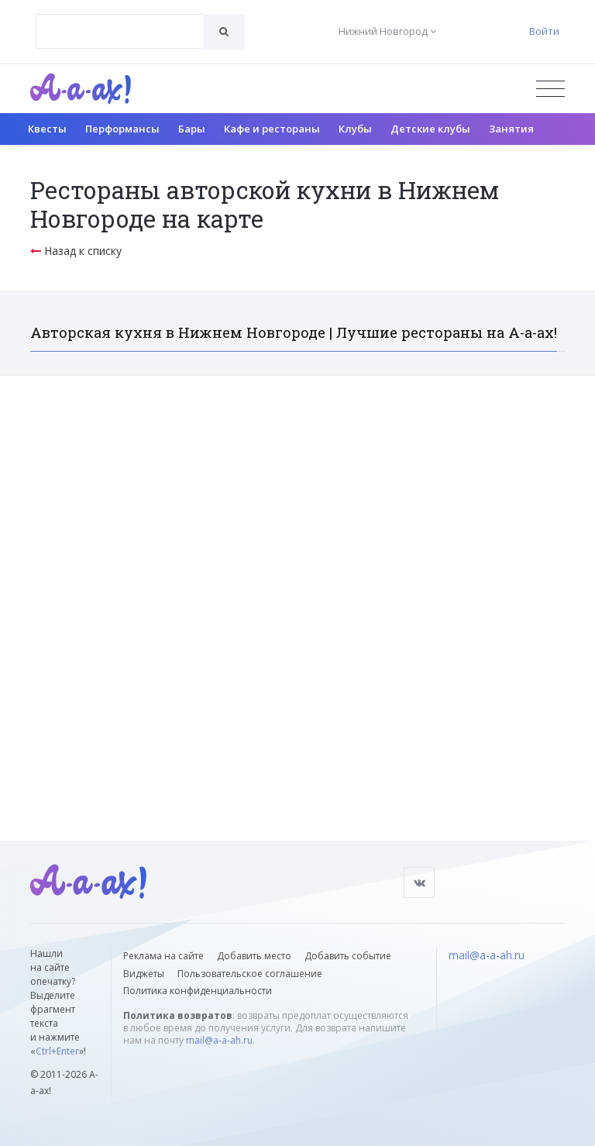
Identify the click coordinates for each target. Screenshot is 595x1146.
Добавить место (254, 955)
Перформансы (122, 129)
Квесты (47, 129)
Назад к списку (76, 250)
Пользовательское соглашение (249, 973)
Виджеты (143, 973)
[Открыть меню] (550, 88)
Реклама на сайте (163, 955)
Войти (544, 31)
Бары (191, 129)
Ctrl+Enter (57, 1051)
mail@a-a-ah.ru (219, 1040)
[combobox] (120, 31)
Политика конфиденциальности (197, 990)
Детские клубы (430, 129)
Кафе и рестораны (272, 129)
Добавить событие (347, 955)
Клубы (355, 129)
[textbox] (119, 20)
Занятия (511, 129)
